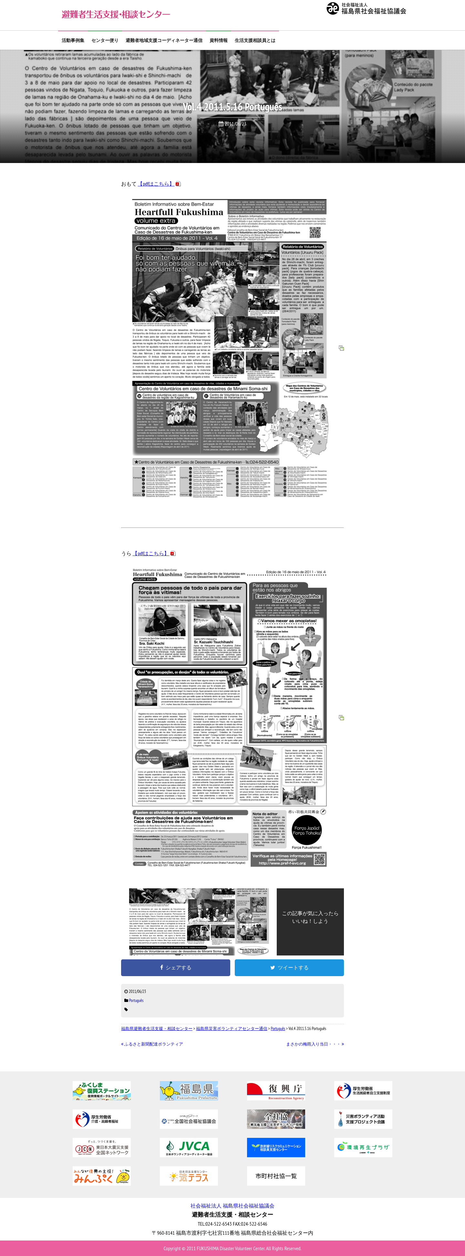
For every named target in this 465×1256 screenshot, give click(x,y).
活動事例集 (73, 40)
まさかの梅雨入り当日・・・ (315, 1044)
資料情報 (219, 40)
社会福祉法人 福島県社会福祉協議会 (232, 1205)
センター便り (105, 40)
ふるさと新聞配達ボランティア (152, 1044)
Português (136, 1000)
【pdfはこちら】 (156, 183)
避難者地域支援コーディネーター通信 (164, 40)
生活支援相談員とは (255, 40)
